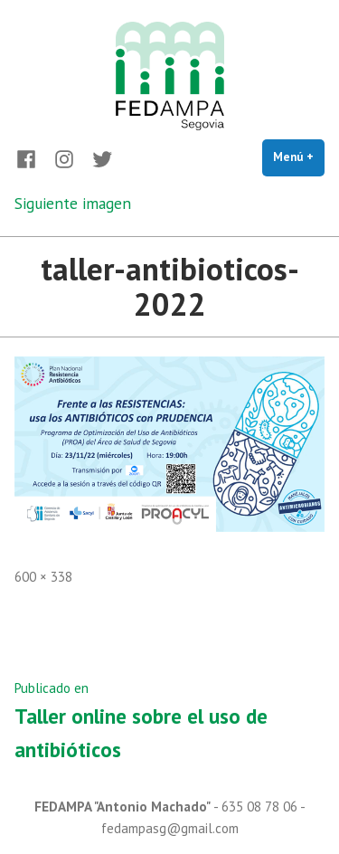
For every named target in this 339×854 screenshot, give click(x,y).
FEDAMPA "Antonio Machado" (122, 806)
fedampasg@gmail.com (170, 828)
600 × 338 (43, 576)
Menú (299, 156)
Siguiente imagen (72, 203)
